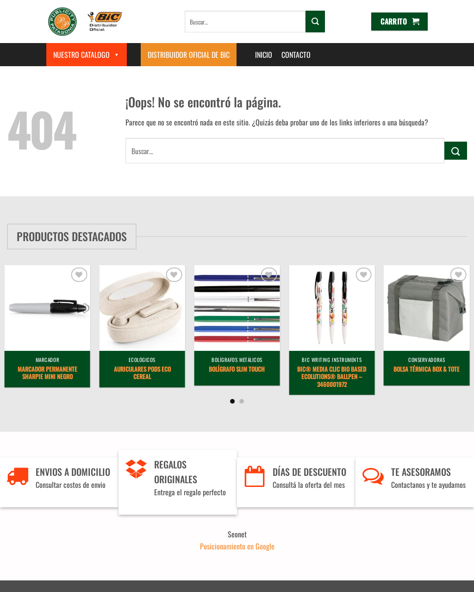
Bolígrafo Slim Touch (237, 370)
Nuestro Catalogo (86, 54)
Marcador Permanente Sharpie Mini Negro (47, 373)
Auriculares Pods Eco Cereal (142, 373)
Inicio (263, 54)
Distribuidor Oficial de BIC (189, 54)
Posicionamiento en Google (237, 546)
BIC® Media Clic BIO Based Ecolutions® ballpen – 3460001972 (331, 377)
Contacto (296, 54)
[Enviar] (315, 21)
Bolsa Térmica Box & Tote (426, 370)
